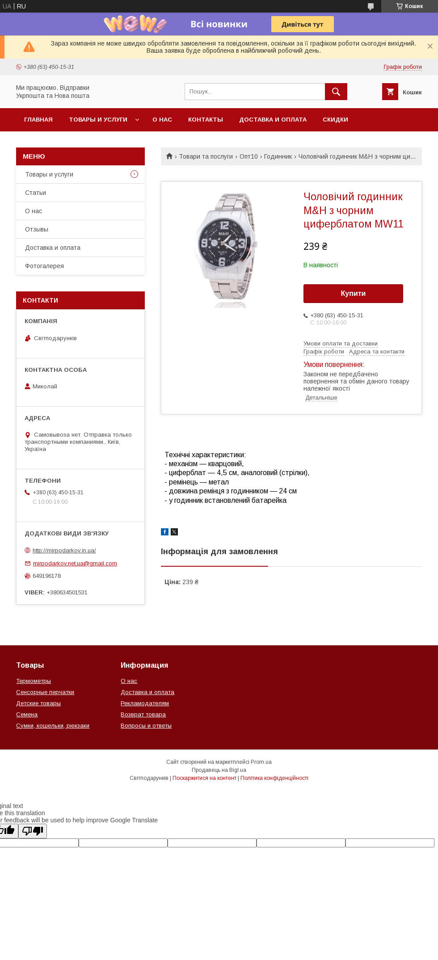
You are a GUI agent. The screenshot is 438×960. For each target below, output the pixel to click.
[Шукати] (336, 91)
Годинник (278, 156)
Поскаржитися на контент (204, 778)
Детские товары (38, 703)
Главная (38, 119)
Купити (353, 293)
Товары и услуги (98, 119)
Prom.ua (261, 762)
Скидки (335, 119)
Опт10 (249, 156)
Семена (27, 714)
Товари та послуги (206, 156)
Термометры (33, 681)
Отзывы (36, 229)
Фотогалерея (44, 265)
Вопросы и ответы (146, 725)
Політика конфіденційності (274, 778)
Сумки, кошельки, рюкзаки (52, 725)
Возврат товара (143, 714)
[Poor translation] (32, 831)
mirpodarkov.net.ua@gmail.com (75, 563)
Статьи (35, 192)
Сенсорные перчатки (45, 692)
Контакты (205, 119)
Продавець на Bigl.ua (219, 770)
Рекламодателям (145, 703)
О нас (162, 119)
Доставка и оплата (273, 119)
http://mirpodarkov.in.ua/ (64, 550)
